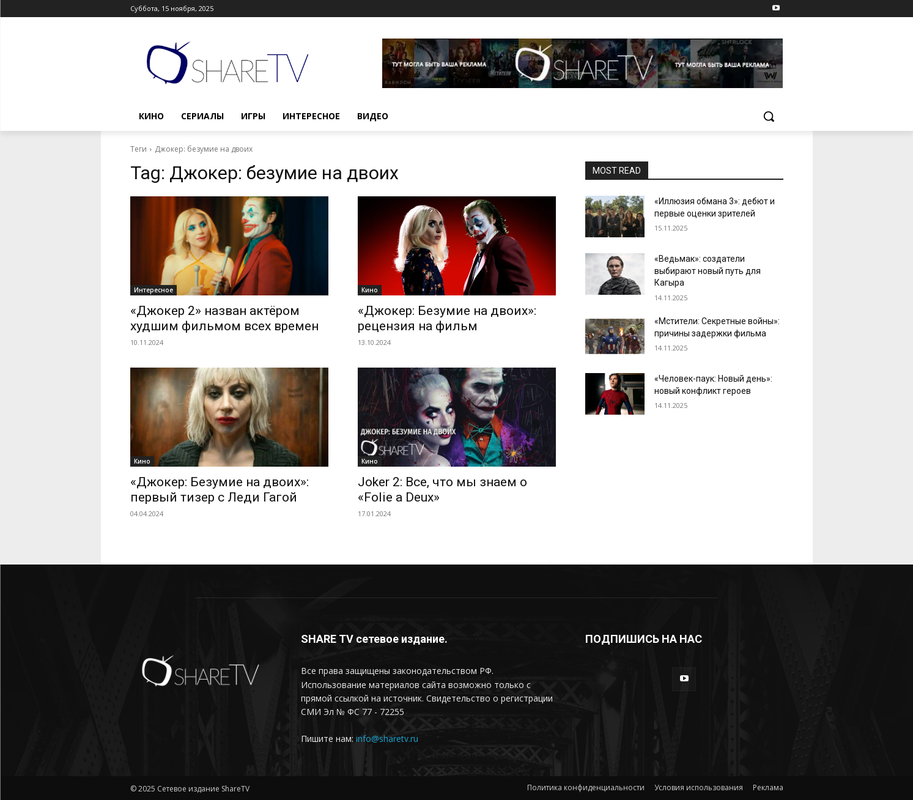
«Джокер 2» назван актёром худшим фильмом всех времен (224, 318)
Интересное (153, 290)
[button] (768, 116)
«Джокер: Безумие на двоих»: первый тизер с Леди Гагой (219, 490)
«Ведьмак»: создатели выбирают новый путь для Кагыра (707, 270)
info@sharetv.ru (387, 738)
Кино (369, 290)
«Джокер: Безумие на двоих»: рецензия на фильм (447, 318)
